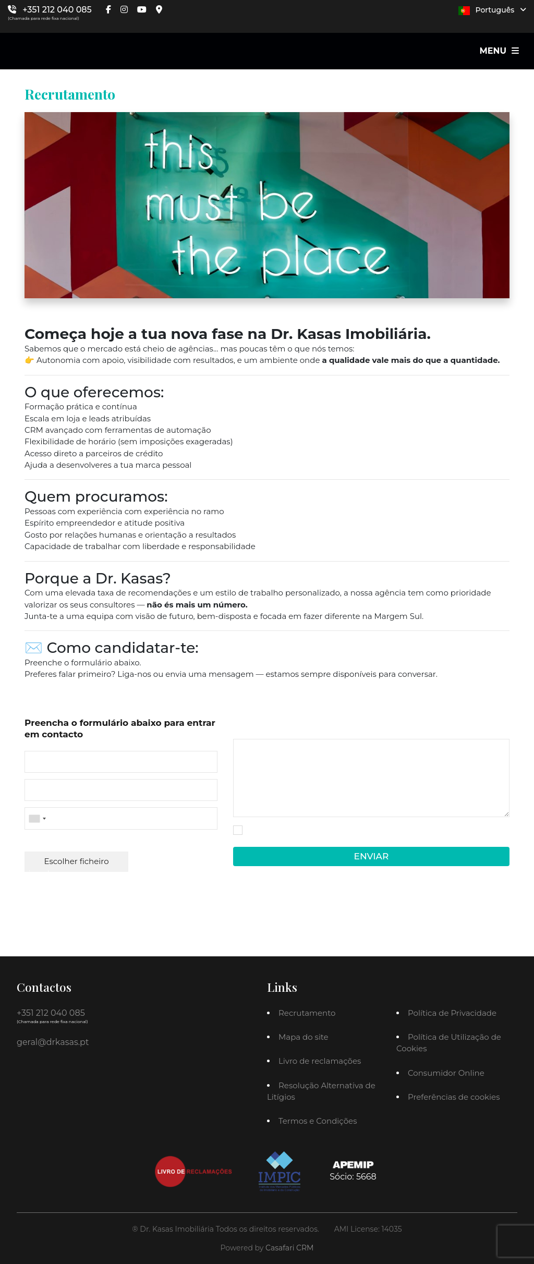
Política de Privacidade (281, 837)
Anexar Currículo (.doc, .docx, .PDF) (87, 841)
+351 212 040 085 (57, 10)
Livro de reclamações (319, 1061)
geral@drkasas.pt (53, 1042)
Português (492, 10)
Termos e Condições (317, 1121)
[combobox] (121, 818)
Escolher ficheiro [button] (76, 861)
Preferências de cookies (454, 1097)
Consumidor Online (446, 1073)
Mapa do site (303, 1037)
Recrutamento (306, 1013)
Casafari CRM (289, 1248)
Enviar (371, 856)
